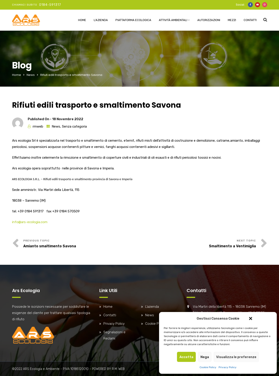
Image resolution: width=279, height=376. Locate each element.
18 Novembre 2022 (67, 119)
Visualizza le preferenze (236, 357)
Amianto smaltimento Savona (49, 246)
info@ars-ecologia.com (29, 222)
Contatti (250, 20)
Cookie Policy (208, 367)
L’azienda (101, 20)
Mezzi (232, 20)
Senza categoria (74, 126)
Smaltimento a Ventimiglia (232, 246)
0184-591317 (50, 5)
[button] (250, 318)
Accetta (186, 357)
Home (82, 20)
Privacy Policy (227, 367)
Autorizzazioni (208, 20)
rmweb (38, 126)
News (31, 75)
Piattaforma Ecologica (133, 20)
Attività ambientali (173, 20)
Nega (204, 357)
